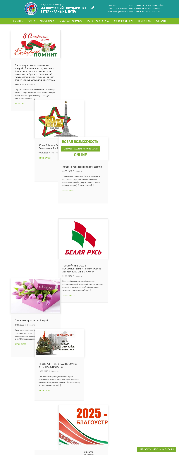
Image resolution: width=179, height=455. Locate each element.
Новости (31, 93)
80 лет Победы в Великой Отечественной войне (81, 85)
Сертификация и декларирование (50, 419)
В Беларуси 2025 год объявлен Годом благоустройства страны (138, 245)
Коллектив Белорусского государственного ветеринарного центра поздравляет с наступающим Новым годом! (89, 328)
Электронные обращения (54, 430)
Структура (48, 409)
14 (105, 377)
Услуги (46, 414)
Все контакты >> (112, 438)
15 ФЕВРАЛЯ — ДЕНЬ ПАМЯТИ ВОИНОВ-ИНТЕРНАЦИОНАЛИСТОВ (88, 161)
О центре (47, 400)
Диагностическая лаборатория (82, 414)
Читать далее (21, 111)
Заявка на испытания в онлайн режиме (142, 68)
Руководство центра (52, 404)
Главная (137, 29)
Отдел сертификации (83, 420)
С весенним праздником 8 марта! (31, 165)
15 (112, 377)
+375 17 (113, 404)
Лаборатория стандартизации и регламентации (82, 402)
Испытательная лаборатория (87, 409)
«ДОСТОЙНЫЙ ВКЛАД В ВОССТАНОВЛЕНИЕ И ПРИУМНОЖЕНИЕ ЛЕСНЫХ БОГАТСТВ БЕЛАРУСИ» (142, 159)
